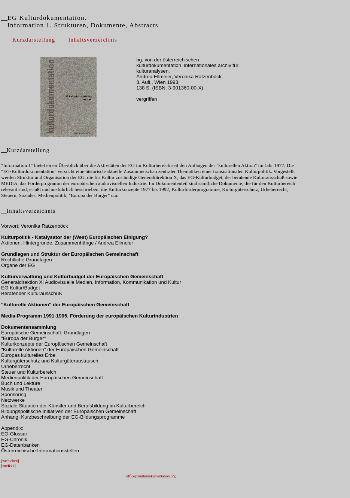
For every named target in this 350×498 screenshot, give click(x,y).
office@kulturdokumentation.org (151, 476)
